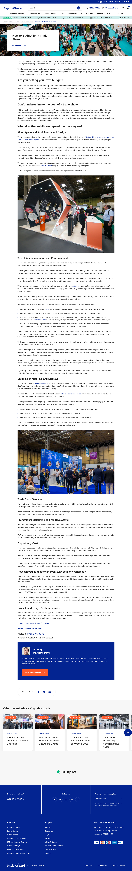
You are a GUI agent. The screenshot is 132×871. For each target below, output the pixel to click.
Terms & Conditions (118, 865)
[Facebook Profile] (54, 799)
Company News (50, 849)
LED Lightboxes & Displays (17, 842)
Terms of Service (109, 805)
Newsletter (124, 18)
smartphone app (40, 320)
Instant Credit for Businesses (101, 18)
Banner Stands (12, 831)
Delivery (48, 838)
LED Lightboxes (34, 13)
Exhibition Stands (16, 13)
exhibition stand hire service (71, 394)
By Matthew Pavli (19, 45)
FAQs (47, 835)
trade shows (76, 286)
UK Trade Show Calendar (54, 846)
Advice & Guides (114, 2)
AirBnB (46, 309)
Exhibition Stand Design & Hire (18, 853)
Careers (48, 853)
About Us (48, 827)
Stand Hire (119, 13)
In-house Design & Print (47, 18)
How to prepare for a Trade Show (30, 628)
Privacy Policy (98, 805)
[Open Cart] (128, 8)
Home (5, 22)
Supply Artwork (102, 2)
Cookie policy (102, 865)
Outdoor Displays (69, 13)
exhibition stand (46, 166)
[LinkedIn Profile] (71, 799)
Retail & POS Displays (15, 849)
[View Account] (123, 8)
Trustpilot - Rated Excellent (17, 18)
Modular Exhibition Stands (16, 838)
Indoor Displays (51, 13)
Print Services (86, 13)
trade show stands (41, 383)
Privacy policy (89, 865)
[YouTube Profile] (77, 799)
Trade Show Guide (27, 22)
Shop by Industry (103, 13)
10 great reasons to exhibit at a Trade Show (34, 623)
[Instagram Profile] (66, 799)
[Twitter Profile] (60, 799)
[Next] (128, 732)
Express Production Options (72, 18)
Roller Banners (12, 835)
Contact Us (125, 2)
